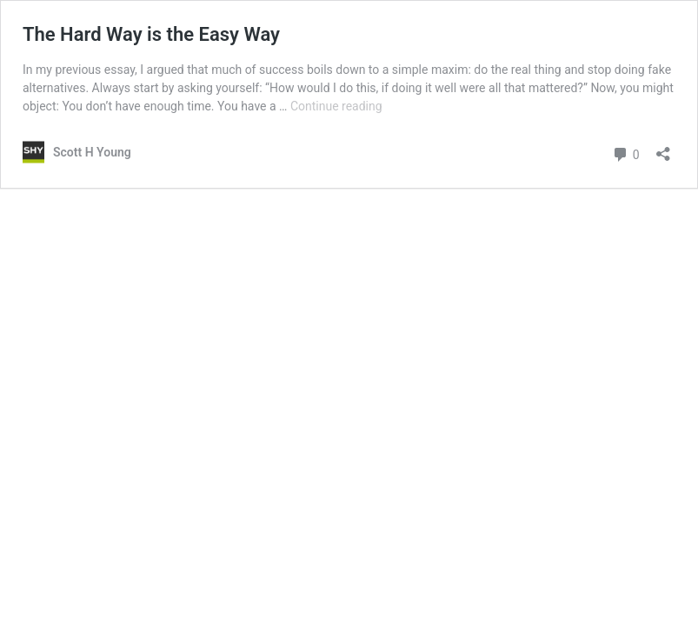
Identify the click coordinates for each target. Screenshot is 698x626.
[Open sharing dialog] (663, 148)
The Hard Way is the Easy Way (151, 34)
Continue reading (336, 106)
